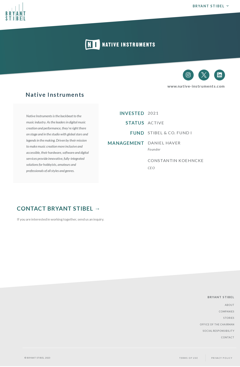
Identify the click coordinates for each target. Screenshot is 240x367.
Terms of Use (189, 358)
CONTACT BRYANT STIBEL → (58, 208)
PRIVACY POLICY (221, 358)
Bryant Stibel (211, 5)
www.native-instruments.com (196, 86)
